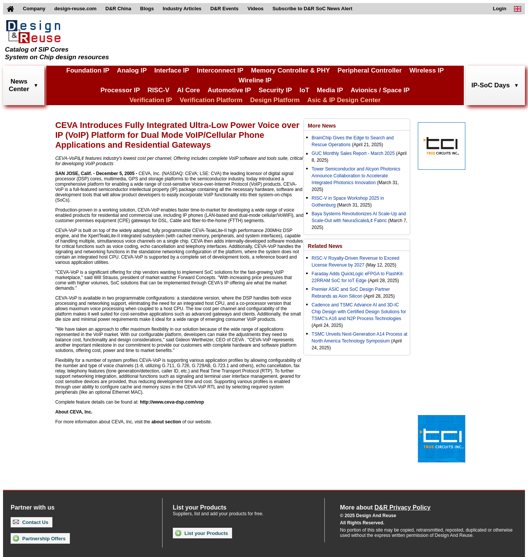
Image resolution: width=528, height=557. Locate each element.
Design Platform (274, 100)
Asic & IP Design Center (344, 100)
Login (499, 8)
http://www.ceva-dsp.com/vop (172, 402)
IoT (305, 90)
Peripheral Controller (370, 70)
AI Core (188, 90)
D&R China (118, 8)
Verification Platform (211, 100)
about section (166, 421)
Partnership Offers (39, 538)
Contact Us (30, 522)
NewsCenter (19, 85)
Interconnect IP (220, 70)
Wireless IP (426, 70)
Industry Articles (182, 8)
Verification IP (151, 100)
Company (34, 8)
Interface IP (171, 70)
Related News (325, 246)
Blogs (147, 8)
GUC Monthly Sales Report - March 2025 (353, 153)
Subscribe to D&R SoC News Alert (312, 8)
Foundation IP (87, 70)
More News (322, 126)
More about (385, 507)
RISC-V (158, 90)
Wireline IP (255, 80)
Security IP (275, 90)
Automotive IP (229, 90)
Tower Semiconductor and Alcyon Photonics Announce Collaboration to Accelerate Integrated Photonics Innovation (355, 175)
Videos (255, 8)
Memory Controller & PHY (290, 70)
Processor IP (120, 90)
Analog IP (132, 70)
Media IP (330, 90)
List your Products (201, 533)
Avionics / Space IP (380, 90)
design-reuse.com (75, 8)
